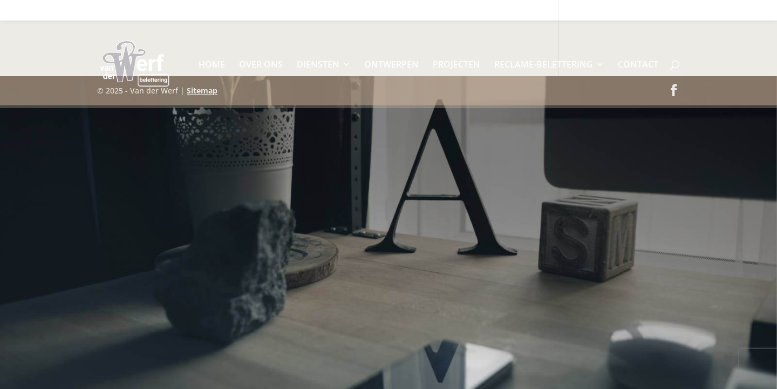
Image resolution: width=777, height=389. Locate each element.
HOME (212, 65)
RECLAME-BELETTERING (543, 65)
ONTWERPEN (391, 65)
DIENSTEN (318, 65)
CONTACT (638, 65)
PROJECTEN (456, 65)
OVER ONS (261, 65)
